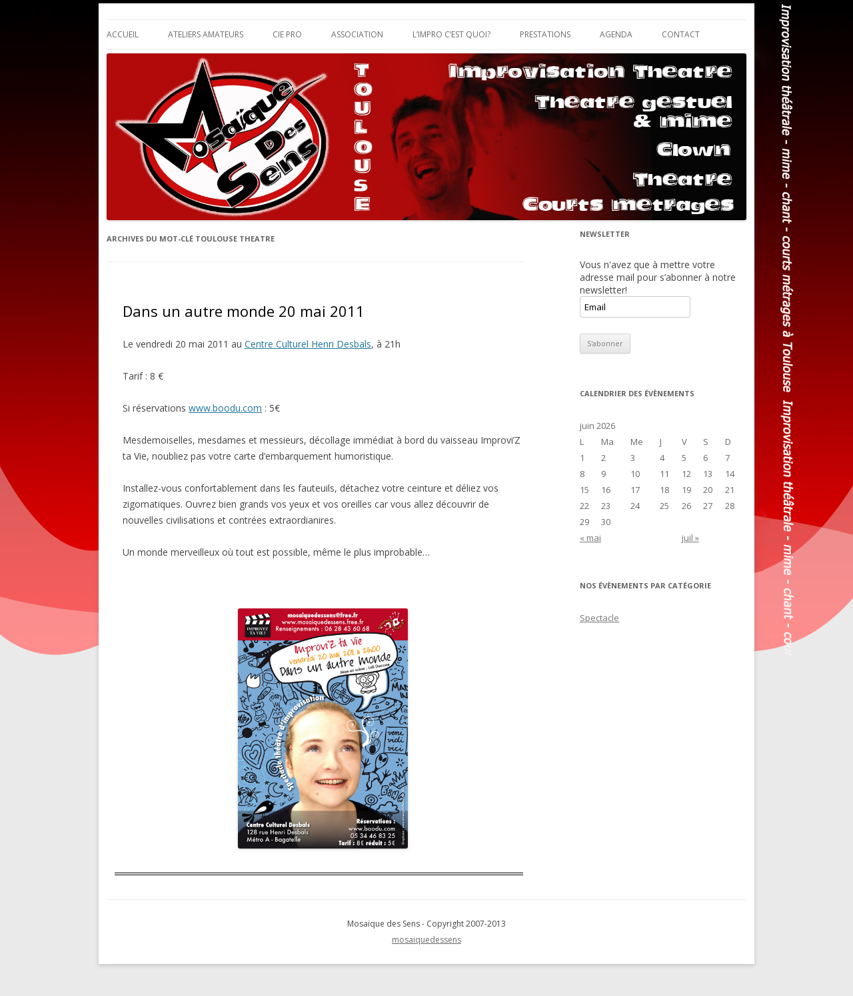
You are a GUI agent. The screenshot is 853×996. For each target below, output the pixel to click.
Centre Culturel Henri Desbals (308, 344)
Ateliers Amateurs (205, 34)
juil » (690, 538)
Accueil (123, 34)
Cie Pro (287, 34)
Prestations (545, 34)
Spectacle (599, 618)
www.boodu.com (225, 408)
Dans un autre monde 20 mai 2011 (244, 311)
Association (357, 34)
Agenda (616, 34)
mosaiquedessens (426, 939)
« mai (590, 538)
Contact (681, 34)
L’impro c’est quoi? (451, 34)
